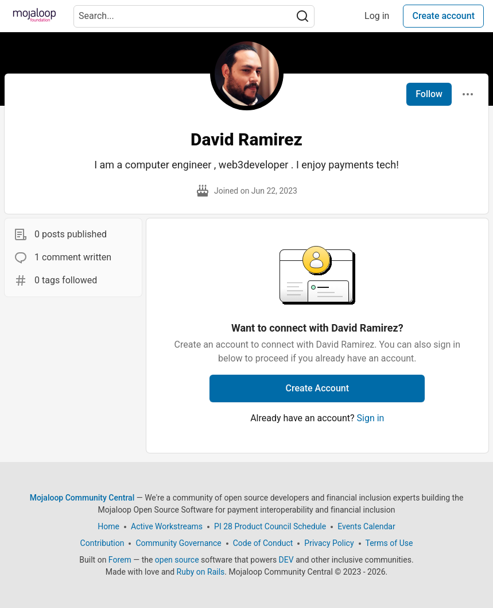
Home (108, 526)
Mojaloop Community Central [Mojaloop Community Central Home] (82, 497)
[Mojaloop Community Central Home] (34, 16)
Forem (119, 559)
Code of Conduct (263, 543)
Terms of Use (389, 543)
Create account (443, 15)
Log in (376, 15)
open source (177, 559)
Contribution (102, 543)
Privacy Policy (329, 543)
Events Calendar (366, 526)
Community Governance (178, 543)
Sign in (371, 418)
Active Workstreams (167, 526)
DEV (286, 559)
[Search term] (194, 16)
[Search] (302, 16)
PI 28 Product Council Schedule (270, 526)
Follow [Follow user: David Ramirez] (429, 93)
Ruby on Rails (201, 571)
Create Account (318, 388)
